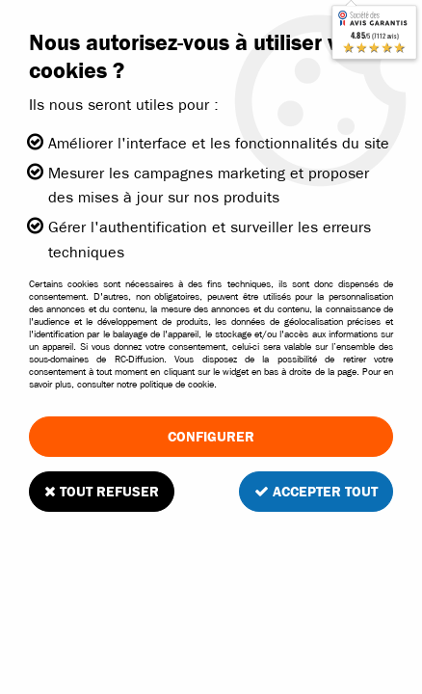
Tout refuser (101, 491)
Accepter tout (316, 491)
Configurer (211, 436)
